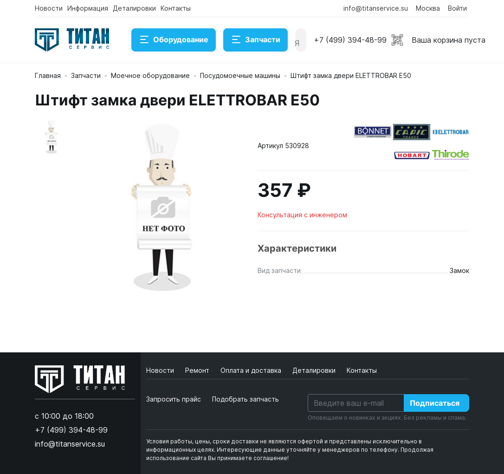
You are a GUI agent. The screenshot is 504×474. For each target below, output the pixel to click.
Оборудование (173, 40)
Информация (87, 8)
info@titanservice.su (375, 8)
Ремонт (198, 370)
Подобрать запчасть (245, 399)
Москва (428, 8)
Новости (49, 8)
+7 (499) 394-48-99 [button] (350, 40)
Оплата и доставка (251, 370)
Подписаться (434, 403)
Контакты (176, 8)
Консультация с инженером (302, 215)
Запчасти (255, 40)
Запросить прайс (173, 399)
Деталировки (134, 8)
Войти (457, 8)
